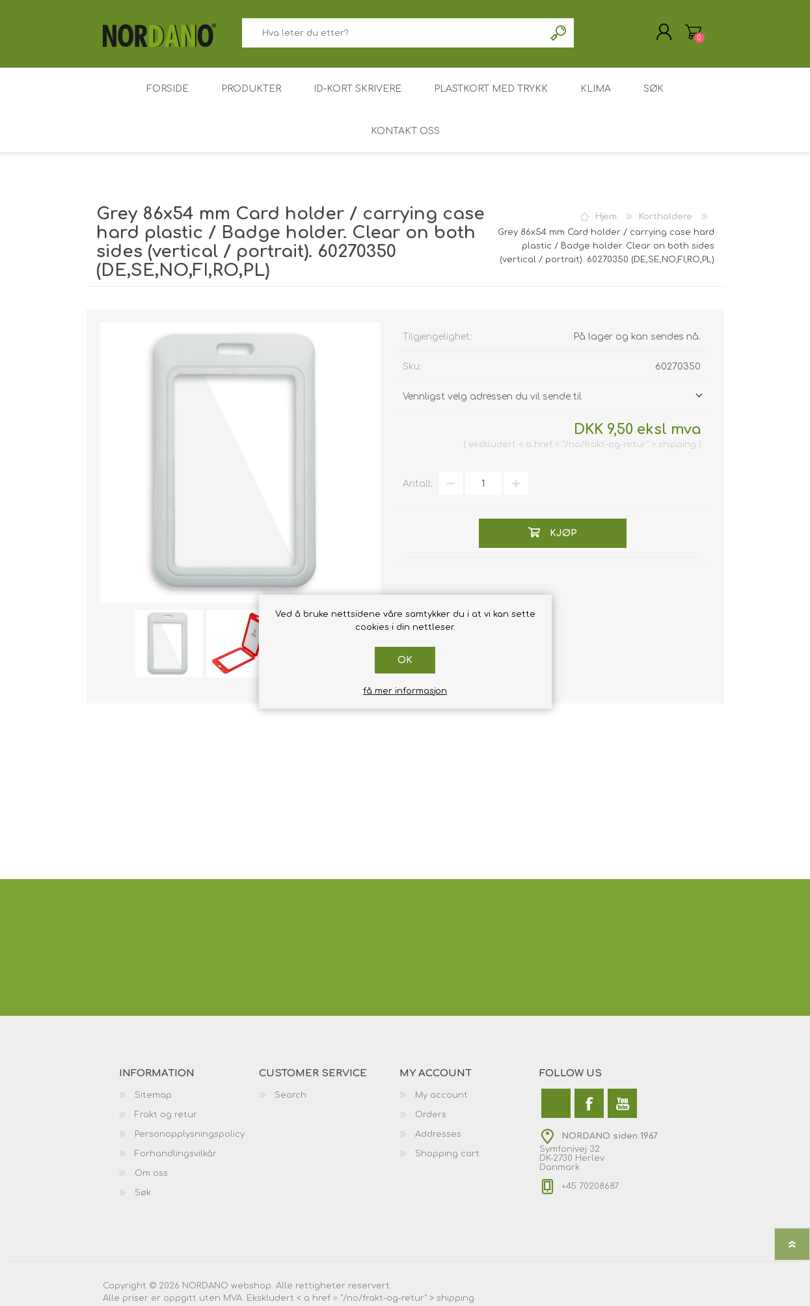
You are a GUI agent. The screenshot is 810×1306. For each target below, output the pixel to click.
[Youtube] (622, 1103)
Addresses (438, 1134)
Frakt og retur (166, 1114)
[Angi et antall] (483, 483)
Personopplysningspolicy (190, 1134)
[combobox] (393, 33)
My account (441, 1095)
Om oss (151, 1173)
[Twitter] (556, 1103)
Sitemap (153, 1095)
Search (290, 1095)
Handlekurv (693, 32)
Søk (559, 33)
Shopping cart (447, 1153)
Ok (405, 660)
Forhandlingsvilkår (176, 1153)
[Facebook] (589, 1103)
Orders (430, 1114)
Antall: (418, 484)
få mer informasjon (405, 691)
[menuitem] (189, 1095)
